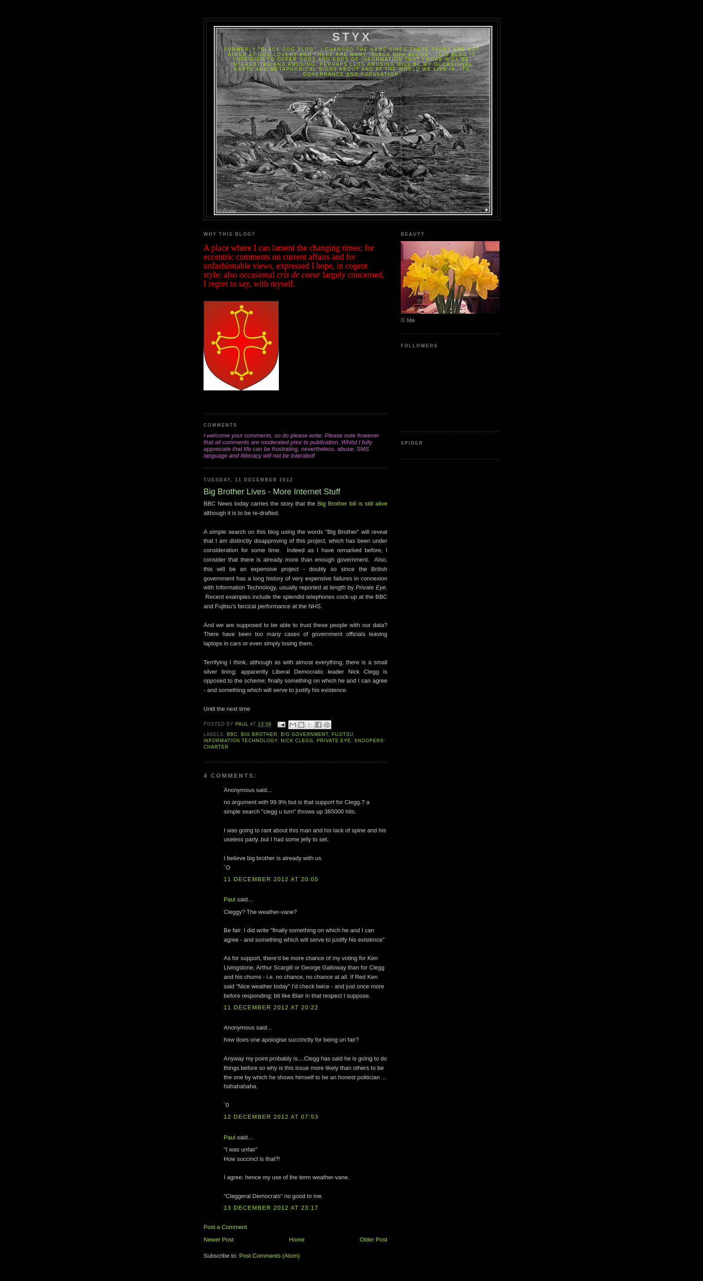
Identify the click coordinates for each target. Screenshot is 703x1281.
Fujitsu (343, 734)
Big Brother (259, 734)
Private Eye (334, 740)
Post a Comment (225, 1227)
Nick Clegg (297, 740)
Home (297, 1239)
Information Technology (241, 740)
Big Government (304, 734)
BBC (232, 734)
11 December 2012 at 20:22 (271, 1007)
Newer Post (219, 1239)
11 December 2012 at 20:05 (271, 879)
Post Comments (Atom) (269, 1255)
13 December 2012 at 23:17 (271, 1207)
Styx (352, 36)
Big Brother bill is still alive (352, 503)
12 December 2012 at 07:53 (271, 1116)
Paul (229, 899)
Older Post (373, 1239)
